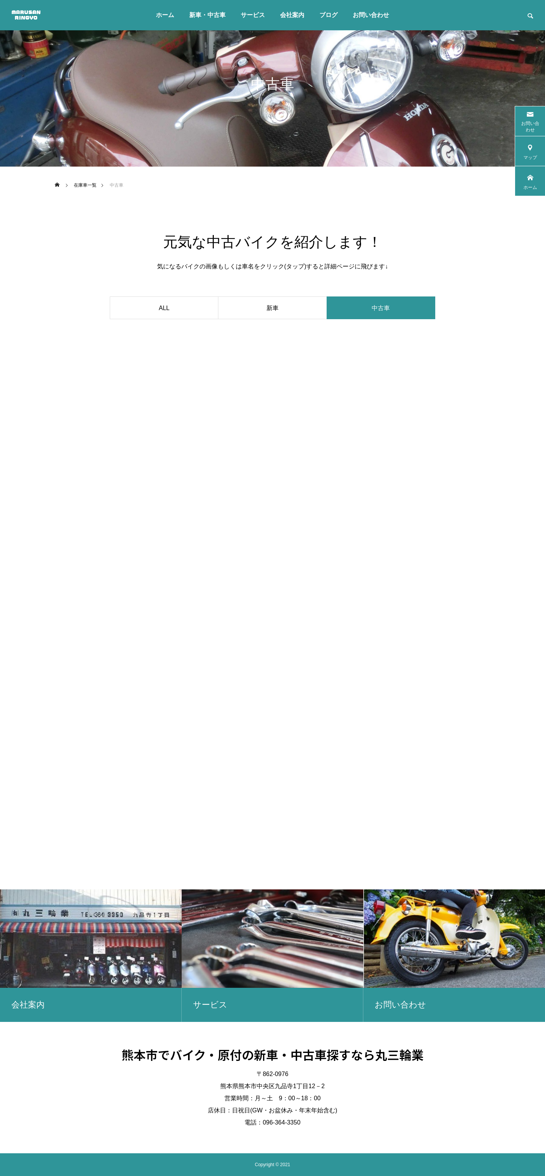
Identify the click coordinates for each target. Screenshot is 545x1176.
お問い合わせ (371, 15)
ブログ (328, 15)
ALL (164, 308)
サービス (253, 15)
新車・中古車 (207, 15)
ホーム (165, 15)
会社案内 (292, 15)
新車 (272, 308)
